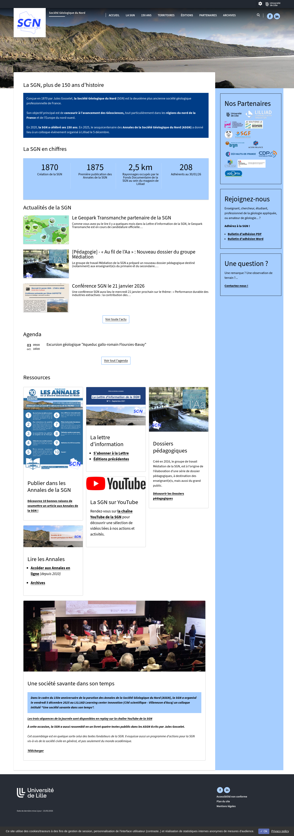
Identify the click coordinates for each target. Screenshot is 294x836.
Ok (263, 831)
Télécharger (35, 751)
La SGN (130, 15)
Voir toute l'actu (116, 319)
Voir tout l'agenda (116, 360)
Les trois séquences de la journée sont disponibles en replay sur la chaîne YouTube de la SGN (89, 718)
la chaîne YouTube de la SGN (111, 514)
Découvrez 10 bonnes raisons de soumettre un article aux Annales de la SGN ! (52, 506)
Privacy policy (280, 831)
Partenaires (208, 15)
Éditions (187, 15)
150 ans (146, 15)
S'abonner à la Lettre (111, 453)
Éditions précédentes (111, 459)
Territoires (166, 15)
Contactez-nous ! (236, 286)
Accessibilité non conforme (232, 796)
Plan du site (223, 801)
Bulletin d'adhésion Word (246, 239)
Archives (229, 15)
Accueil (114, 15)
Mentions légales (226, 806)
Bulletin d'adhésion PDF (245, 234)
